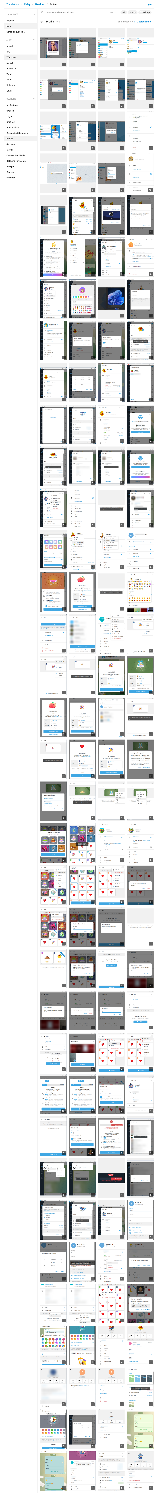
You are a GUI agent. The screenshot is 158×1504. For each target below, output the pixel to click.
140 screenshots (143, 21)
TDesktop (40, 4)
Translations (12, 4)
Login (149, 4)
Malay (27, 4)
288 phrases (124, 21)
